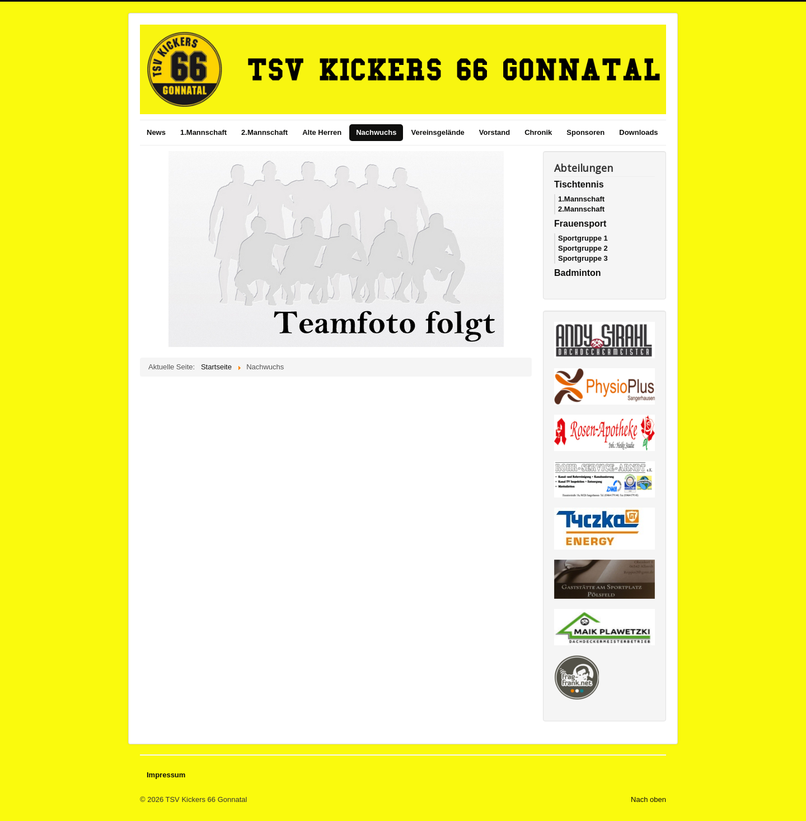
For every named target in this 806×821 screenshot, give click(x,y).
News (156, 132)
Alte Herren (321, 132)
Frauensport (580, 223)
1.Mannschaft (203, 132)
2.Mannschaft (264, 132)
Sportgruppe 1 (583, 238)
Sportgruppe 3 (583, 258)
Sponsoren (585, 132)
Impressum (166, 775)
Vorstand (494, 132)
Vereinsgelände (437, 132)
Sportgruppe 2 (583, 248)
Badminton (577, 273)
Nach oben (648, 799)
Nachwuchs (376, 132)
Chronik (538, 132)
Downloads (638, 132)
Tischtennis (579, 184)
